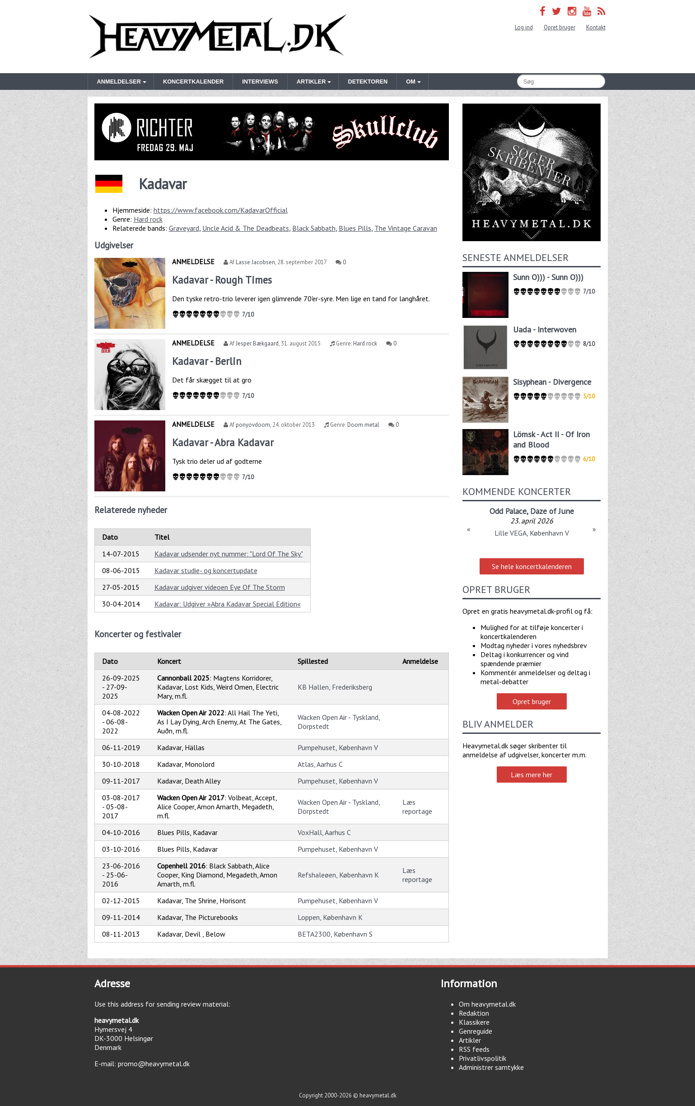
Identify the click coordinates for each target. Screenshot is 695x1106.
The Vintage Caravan (405, 228)
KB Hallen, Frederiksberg (335, 686)
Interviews (260, 81)
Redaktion (474, 1012)
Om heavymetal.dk (487, 1003)
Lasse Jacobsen (255, 262)
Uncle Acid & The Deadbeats (245, 228)
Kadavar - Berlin (207, 361)
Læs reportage (417, 807)
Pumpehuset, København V (338, 747)
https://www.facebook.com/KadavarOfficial (221, 210)
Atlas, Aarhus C (320, 764)
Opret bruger (559, 27)
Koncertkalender (193, 81)
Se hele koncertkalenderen (532, 566)
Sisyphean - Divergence (552, 382)
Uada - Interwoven (544, 329)
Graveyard (184, 228)
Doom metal (363, 425)
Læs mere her (531, 774)
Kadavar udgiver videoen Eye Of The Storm (219, 587)
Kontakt (596, 27)
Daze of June (552, 511)
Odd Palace (508, 511)
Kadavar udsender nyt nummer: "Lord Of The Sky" (228, 553)
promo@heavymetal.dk (154, 1063)
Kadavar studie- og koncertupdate (205, 570)
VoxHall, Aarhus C (324, 832)
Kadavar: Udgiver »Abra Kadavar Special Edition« (227, 603)
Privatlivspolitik (482, 1058)
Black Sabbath (314, 228)
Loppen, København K (330, 917)
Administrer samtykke (491, 1067)
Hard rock (148, 219)
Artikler (470, 1040)
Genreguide (475, 1031)
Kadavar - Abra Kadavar (223, 442)
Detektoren (367, 81)
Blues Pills (355, 228)
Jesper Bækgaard (257, 343)
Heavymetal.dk (218, 36)
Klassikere (474, 1022)
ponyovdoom (253, 425)
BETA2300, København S (335, 933)
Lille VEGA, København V (531, 532)
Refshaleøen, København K (338, 874)
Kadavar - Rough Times (222, 279)
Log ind (524, 27)
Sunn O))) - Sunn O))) (548, 277)
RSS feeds (474, 1049)
